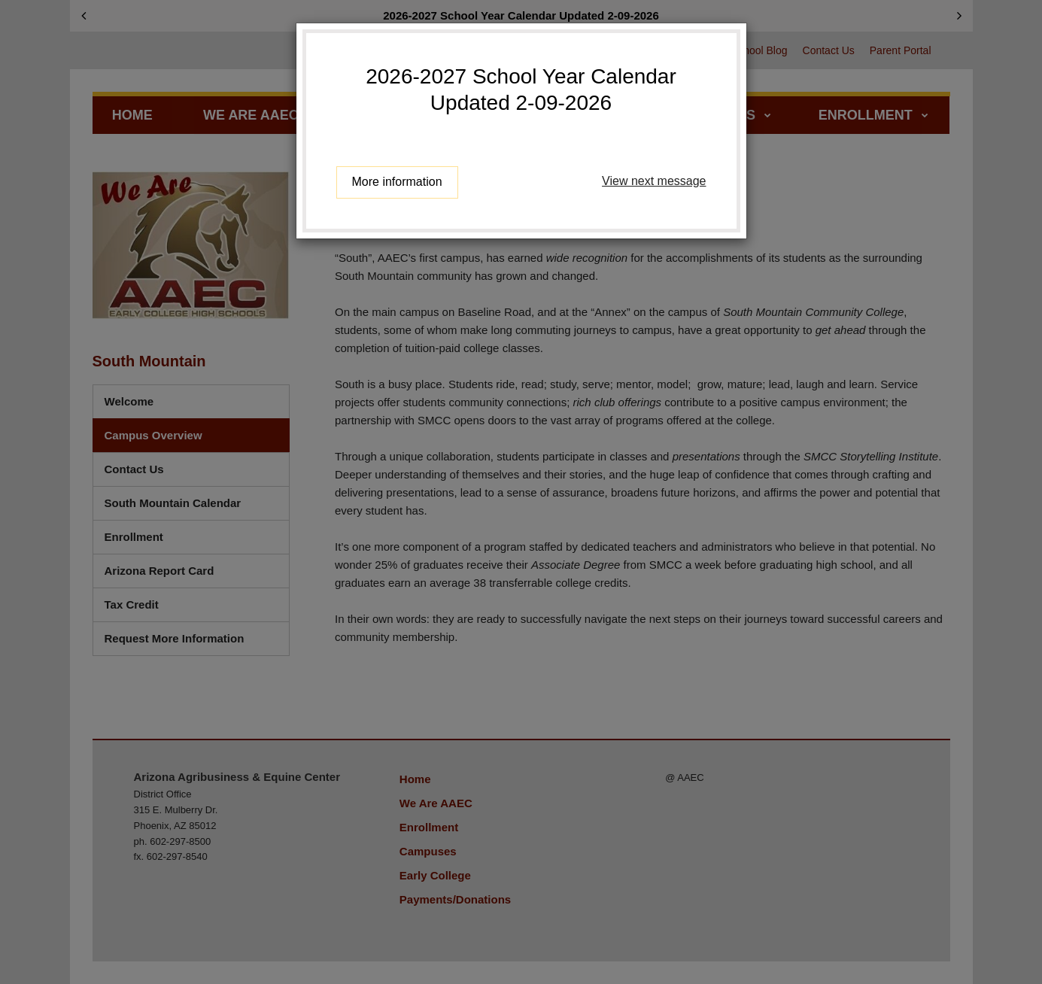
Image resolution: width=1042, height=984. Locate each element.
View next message (654, 181)
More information (397, 181)
